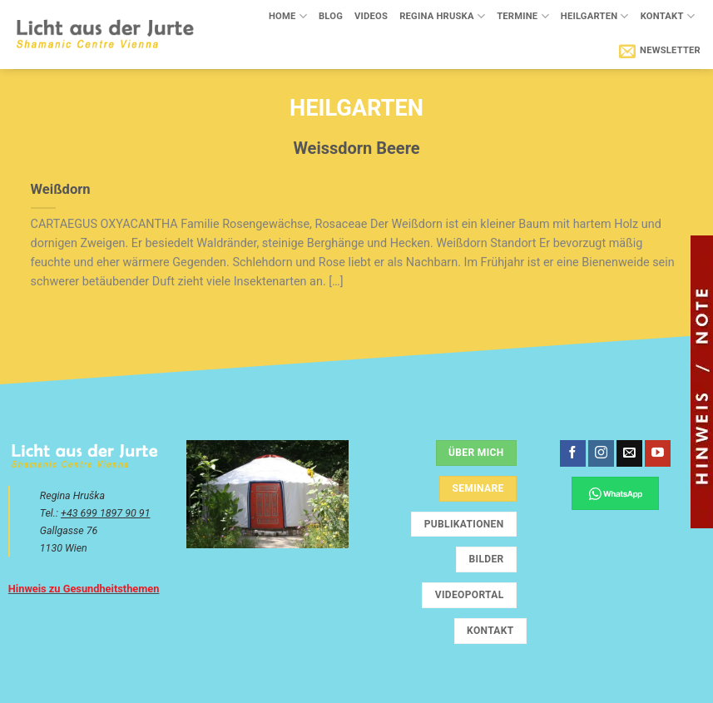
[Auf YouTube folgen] (658, 453)
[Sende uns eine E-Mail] (629, 453)
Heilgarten (595, 16)
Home (288, 16)
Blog (331, 16)
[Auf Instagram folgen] (601, 453)
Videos (371, 16)
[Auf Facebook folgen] (573, 453)
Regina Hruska (442, 16)
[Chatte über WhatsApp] (615, 493)
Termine (523, 16)
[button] (660, 50)
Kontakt (668, 16)
